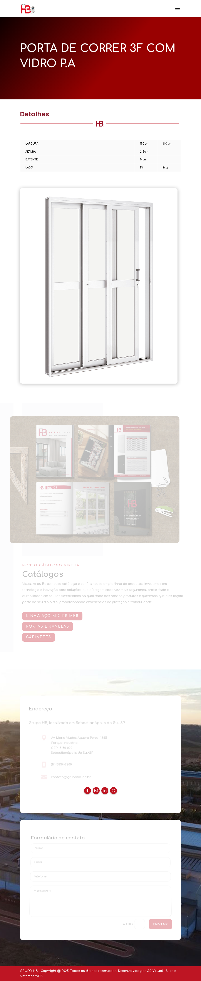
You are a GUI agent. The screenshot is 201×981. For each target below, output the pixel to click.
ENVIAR (160, 924)
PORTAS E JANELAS (48, 626)
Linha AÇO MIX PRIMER (53, 616)
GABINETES (39, 637)
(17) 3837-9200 (61, 764)
